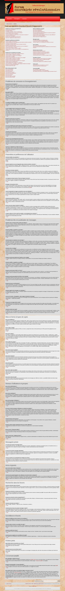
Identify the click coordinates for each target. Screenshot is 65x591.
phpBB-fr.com (34, 586)
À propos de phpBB (39, 560)
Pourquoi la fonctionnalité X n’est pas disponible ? (41, 70)
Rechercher (9, 18)
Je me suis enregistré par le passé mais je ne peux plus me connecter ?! (17, 34)
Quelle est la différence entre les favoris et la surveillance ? (42, 58)
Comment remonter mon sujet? (10, 65)
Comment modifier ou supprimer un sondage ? (13, 58)
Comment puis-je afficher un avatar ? (11, 47)
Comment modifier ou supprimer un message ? (13, 54)
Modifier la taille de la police (58, 23)
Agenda (15, 23)
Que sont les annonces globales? (11, 73)
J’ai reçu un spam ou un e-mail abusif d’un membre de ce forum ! (43, 42)
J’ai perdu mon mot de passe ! (10, 35)
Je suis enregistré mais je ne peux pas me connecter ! (14, 32)
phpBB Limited (33, 559)
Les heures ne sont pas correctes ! (11, 43)
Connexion (24, 18)
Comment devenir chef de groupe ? (38, 33)
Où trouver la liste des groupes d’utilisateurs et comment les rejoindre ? (44, 32)
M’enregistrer (17, 18)
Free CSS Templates (39, 588)
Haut (7, 89)
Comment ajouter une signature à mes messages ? (14, 55)
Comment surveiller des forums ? (38, 60)
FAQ (32, 583)
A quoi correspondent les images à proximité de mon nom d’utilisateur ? (17, 46)
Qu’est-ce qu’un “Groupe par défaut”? (39, 35)
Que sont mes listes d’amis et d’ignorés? (39, 45)
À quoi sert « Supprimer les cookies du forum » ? (13, 37)
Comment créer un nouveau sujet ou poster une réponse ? (15, 53)
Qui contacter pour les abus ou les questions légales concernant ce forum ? (45, 71)
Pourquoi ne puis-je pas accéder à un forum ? (13, 59)
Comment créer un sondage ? (10, 56)
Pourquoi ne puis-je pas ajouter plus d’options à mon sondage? (16, 57)
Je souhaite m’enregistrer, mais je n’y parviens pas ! (14, 31)
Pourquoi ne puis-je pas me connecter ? (12, 33)
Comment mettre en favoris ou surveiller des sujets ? (41, 59)
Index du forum (9, 23)
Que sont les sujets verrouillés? (10, 76)
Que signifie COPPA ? (9, 30)
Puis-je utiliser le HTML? (9, 70)
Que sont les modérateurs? (37, 30)
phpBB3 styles (49, 588)
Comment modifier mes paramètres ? (11, 41)
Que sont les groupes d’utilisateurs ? (39, 31)
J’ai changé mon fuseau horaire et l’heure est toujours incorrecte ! (16, 44)
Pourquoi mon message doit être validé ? (12, 64)
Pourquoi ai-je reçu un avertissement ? (12, 61)
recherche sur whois (17, 572)
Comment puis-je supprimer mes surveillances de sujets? (42, 61)
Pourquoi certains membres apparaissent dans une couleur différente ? (44, 34)
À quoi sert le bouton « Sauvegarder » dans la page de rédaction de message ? (18, 63)
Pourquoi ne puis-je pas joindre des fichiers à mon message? (15, 60)
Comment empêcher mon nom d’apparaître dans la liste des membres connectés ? (19, 42)
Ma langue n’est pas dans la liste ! (11, 45)
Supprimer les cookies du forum (39, 583)
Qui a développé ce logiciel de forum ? (39, 69)
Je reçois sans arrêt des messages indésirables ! (40, 41)
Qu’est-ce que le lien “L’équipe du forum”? (39, 36)
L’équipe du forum (28, 583)
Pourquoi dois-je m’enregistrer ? (11, 29)
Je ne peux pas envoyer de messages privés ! (40, 40)
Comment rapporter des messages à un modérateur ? (14, 62)
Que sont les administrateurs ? (38, 29)
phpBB (30, 187)
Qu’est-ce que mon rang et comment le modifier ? (13, 48)
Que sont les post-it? (9, 75)
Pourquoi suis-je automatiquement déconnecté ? (13, 36)
